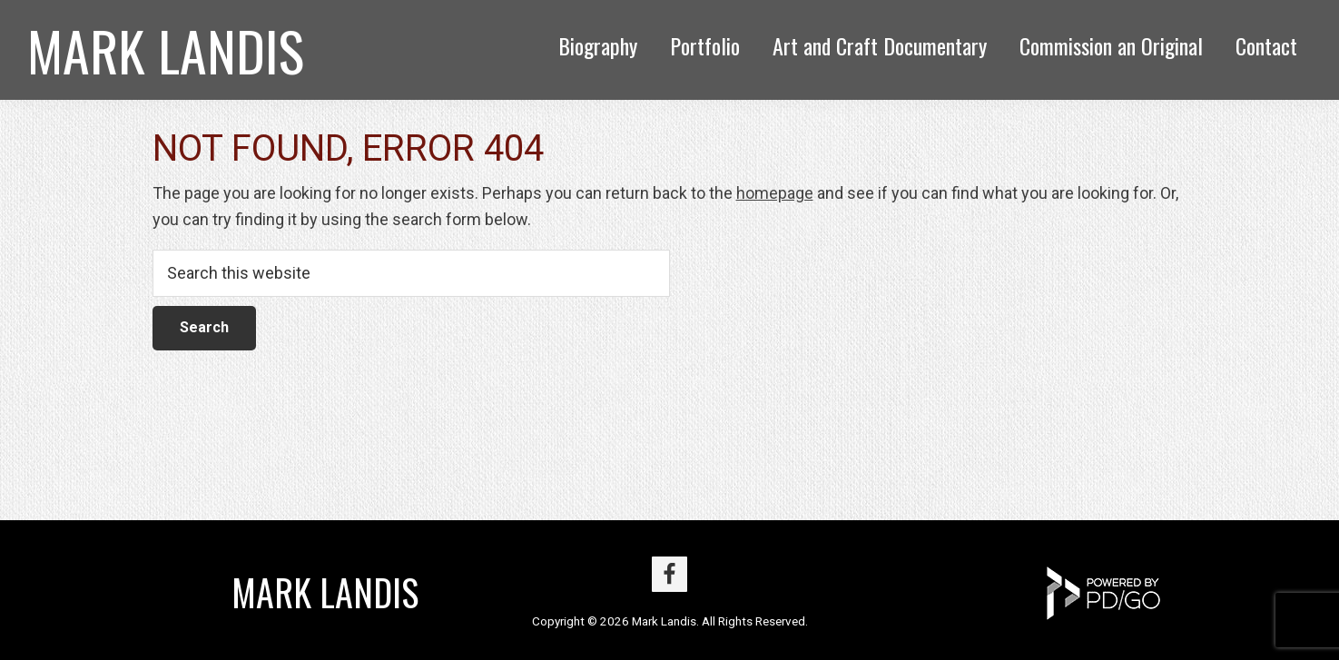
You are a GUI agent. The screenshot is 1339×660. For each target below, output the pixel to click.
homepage (774, 192)
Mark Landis (165, 49)
